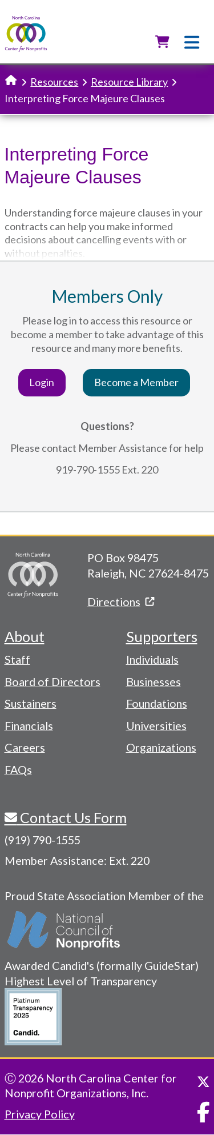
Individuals (152, 659)
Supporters (161, 636)
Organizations (161, 747)
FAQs (18, 769)
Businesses (153, 681)
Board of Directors (52, 681)
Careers (25, 747)
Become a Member (136, 382)
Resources (54, 81)
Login (41, 382)
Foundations (156, 703)
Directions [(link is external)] (120, 601)
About (25, 636)
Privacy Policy (40, 1114)
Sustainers (30, 703)
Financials (29, 725)
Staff (17, 659)
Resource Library (129, 81)
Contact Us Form (72, 817)
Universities (156, 725)
